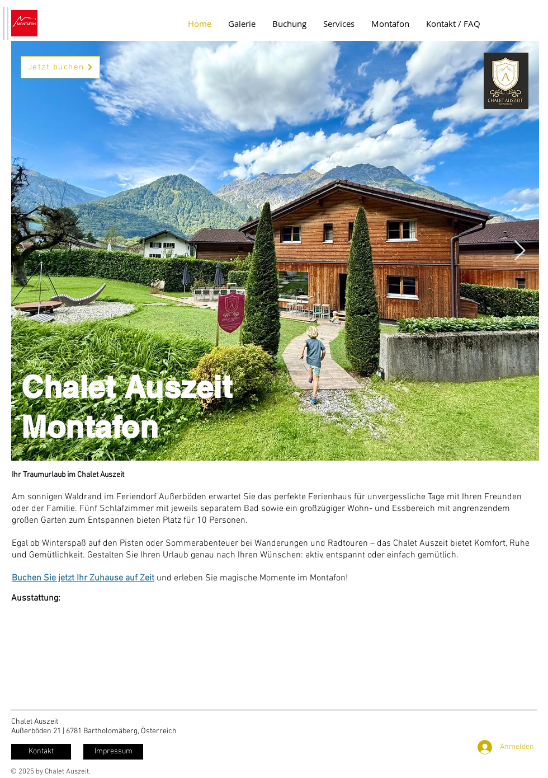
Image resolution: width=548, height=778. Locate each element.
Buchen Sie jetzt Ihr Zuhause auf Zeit (83, 578)
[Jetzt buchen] (60, 67)
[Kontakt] (41, 752)
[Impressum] (113, 752)
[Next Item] (519, 251)
